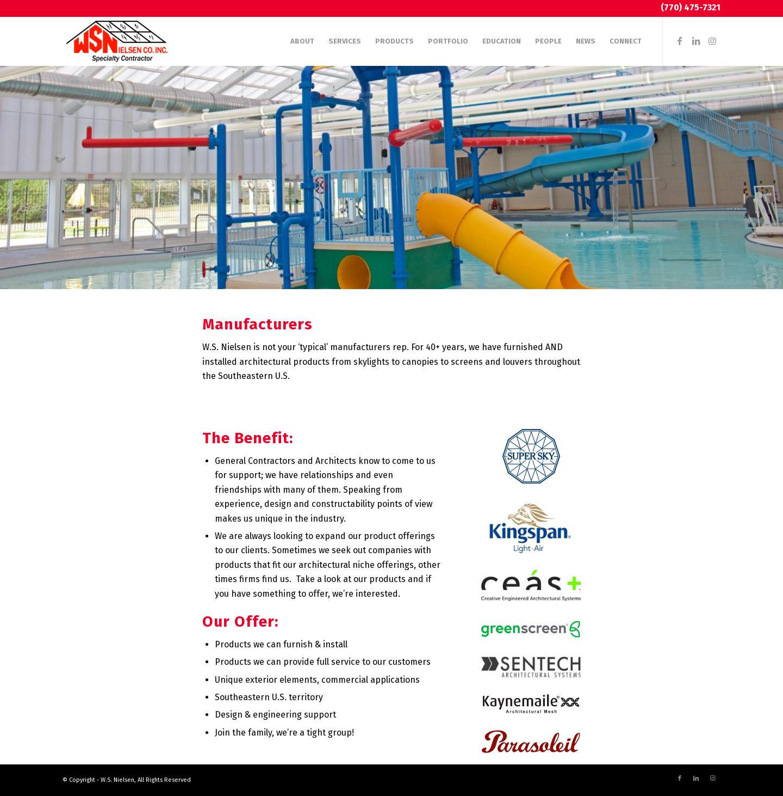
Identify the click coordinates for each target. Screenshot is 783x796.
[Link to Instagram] (712, 41)
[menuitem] (302, 41)
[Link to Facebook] (680, 41)
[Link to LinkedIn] (696, 41)
